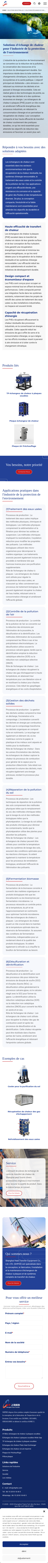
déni (24, 1551)
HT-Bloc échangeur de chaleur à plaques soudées (21, 1483)
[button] (44, 1511)
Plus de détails (16, 1240)
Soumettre (24, 1435)
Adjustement (24, 1558)
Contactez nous (24, 495)
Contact (25, 3)
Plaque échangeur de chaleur (24, 435)
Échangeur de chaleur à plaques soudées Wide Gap (22, 1487)
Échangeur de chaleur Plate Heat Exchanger (19, 1494)
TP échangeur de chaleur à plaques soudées (24, 401)
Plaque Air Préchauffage (24, 467)
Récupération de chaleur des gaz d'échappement (24, 1150)
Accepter (24, 1544)
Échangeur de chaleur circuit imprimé (16, 1498)
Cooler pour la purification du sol (24, 1116)
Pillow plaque (7, 1505)
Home (4, 10)
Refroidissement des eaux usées (24, 1184)
